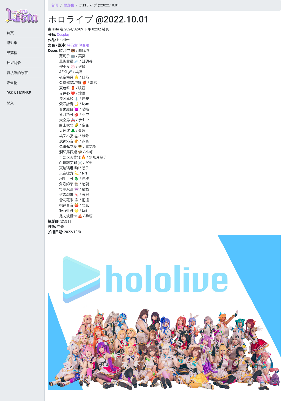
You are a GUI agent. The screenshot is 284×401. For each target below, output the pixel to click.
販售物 (12, 83)
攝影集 (69, 5)
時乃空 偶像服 (78, 45)
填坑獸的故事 (17, 73)
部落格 (12, 53)
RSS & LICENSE (19, 93)
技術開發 (14, 63)
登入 (10, 103)
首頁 (55, 5)
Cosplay (63, 34)
